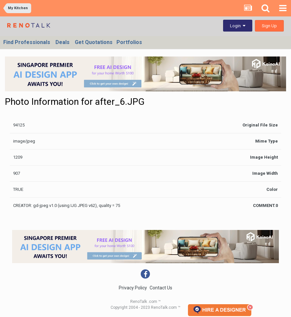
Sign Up (269, 25)
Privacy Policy (133, 287)
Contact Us (161, 287)
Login (237, 25)
